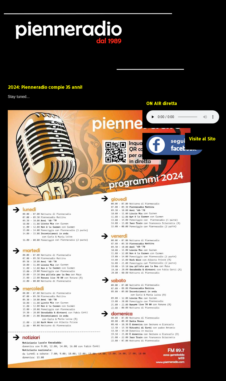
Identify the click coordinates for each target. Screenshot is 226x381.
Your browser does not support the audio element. (182, 116)
